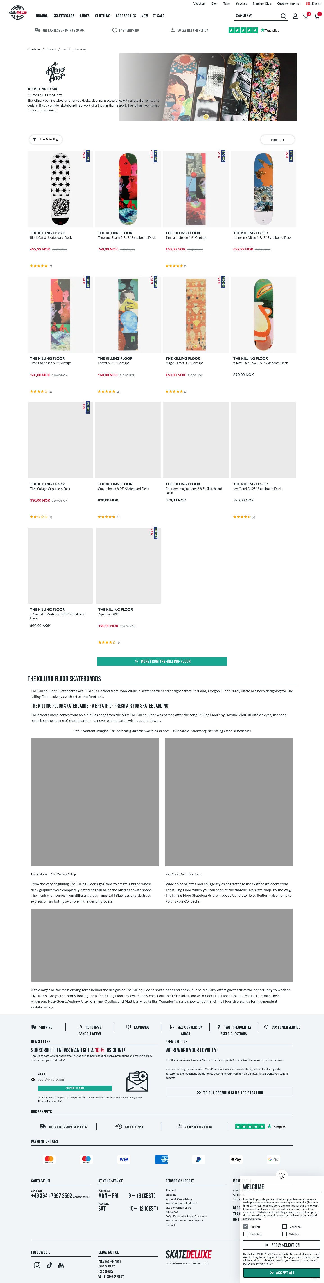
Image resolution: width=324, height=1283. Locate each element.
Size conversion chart (178, 1207)
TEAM (237, 1214)
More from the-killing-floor (162, 661)
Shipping (41, 1027)
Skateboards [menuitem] (64, 16)
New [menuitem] (144, 16)
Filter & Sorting (44, 139)
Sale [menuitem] (159, 16)
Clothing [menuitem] (102, 16)
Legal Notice (108, 1252)
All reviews (172, 1212)
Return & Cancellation (179, 1199)
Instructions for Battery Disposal (185, 1220)
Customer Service (282, 1027)
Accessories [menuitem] (126, 16)
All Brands (239, 1194)
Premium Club (176, 1042)
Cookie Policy (105, 1272)
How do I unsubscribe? (50, 1101)
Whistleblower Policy (111, 1277)
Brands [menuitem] (42, 16)
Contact (170, 1225)
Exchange (138, 1027)
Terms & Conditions (109, 1261)
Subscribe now (75, 1088)
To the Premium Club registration (229, 1092)
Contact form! (81, 1196)
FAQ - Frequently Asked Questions (186, 1216)
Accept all (282, 1273)
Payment (171, 1190)
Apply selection (282, 1245)
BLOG (237, 1208)
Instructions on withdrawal (181, 1203)
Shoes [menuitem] (85, 16)
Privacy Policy (106, 1266)
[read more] (48, 110)
